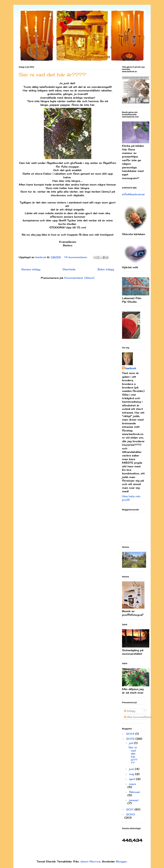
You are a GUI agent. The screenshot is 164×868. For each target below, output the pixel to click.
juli (131, 743)
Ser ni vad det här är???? (52, 74)
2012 (130, 738)
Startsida (68, 269)
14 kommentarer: (76, 257)
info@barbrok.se (133, 194)
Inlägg (129, 710)
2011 (130, 809)
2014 (130, 733)
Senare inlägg (30, 269)
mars (132, 784)
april (132, 779)
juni (132, 769)
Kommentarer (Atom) (79, 277)
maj (132, 774)
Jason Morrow (90, 861)
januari (133, 800)
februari (134, 792)
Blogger (121, 861)
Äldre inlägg (105, 269)
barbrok (130, 368)
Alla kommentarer (138, 717)
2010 (130, 814)
